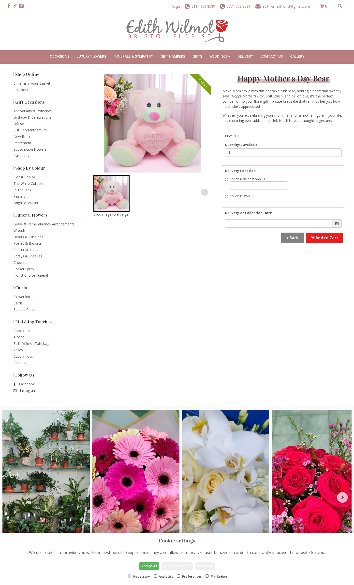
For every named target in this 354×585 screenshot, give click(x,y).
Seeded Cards (24, 309)
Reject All (205, 566)
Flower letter (24, 296)
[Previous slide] (100, 192)
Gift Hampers (173, 56)
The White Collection (30, 183)
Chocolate (22, 330)
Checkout (21, 89)
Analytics (163, 576)
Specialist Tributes (28, 249)
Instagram (25, 390)
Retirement (22, 143)
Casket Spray (24, 269)
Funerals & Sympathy (133, 56)
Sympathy (21, 155)
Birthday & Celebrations (32, 117)
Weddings (219, 56)
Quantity (241, 145)
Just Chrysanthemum (30, 130)
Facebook (24, 384)
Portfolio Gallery (297, 57)
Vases (18, 350)
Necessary (139, 576)
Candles (20, 362)
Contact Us (271, 56)
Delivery (245, 56)
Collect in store (238, 196)
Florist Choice (24, 177)
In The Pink (22, 190)
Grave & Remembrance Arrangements (44, 224)
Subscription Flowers (30, 149)
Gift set (19, 123)
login (176, 6)
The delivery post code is (256, 183)
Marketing (216, 576)
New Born (22, 136)
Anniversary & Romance (33, 111)
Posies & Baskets (28, 243)
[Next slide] (204, 192)
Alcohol (19, 337)
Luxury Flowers (91, 56)
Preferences (189, 576)
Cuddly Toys (23, 356)
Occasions (59, 56)
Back (292, 237)
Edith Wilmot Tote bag (31, 343)
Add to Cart (324, 237)
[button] (111, 193)
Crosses (20, 262)
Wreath (19, 230)
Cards (18, 303)
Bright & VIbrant (26, 202)
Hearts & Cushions (28, 237)
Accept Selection (177, 566)
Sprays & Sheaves (28, 256)
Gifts (197, 56)
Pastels (19, 196)
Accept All (149, 566)
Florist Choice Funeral (31, 275)
